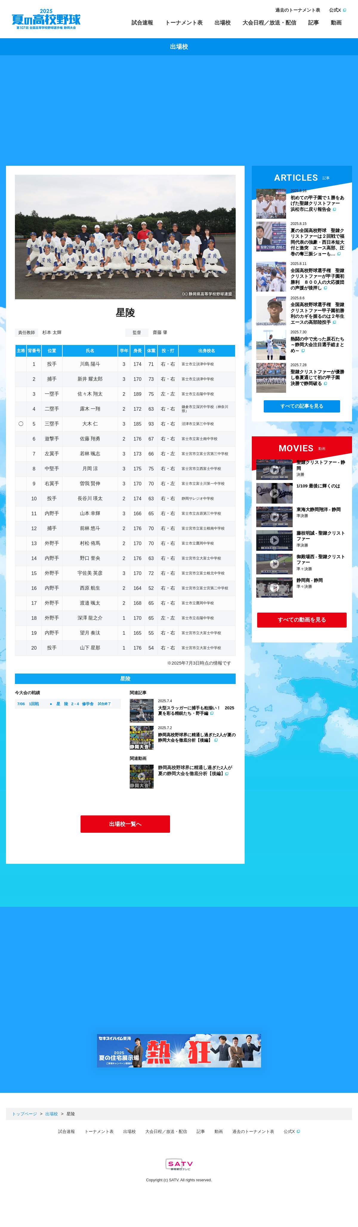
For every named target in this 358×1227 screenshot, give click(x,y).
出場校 (223, 23)
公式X (335, 10)
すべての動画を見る (302, 620)
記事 (313, 23)
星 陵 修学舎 (64, 703)
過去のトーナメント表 (297, 10)
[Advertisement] (179, 112)
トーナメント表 (184, 23)
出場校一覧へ (125, 824)
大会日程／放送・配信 (269, 23)
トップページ (24, 1113)
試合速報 (142, 23)
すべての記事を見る (301, 406)
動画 (336, 23)
